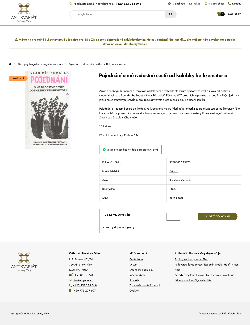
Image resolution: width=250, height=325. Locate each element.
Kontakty (234, 4)
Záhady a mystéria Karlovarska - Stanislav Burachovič (204, 275)
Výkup (195, 4)
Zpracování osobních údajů (145, 285)
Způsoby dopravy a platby (118, 227)
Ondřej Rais (234, 313)
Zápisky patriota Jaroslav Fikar (191, 259)
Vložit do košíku (218, 216)
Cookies (134, 291)
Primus (173, 171)
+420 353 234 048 (128, 4)
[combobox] (117, 14)
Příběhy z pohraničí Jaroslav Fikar (193, 280)
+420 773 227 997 (84, 291)
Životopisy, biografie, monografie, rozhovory (40, 64)
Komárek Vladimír (180, 180)
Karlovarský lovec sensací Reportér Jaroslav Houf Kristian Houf (207, 267)
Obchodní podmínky (141, 270)
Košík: (229, 14)
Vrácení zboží (214, 4)
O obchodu (176, 4)
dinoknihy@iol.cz (83, 280)
